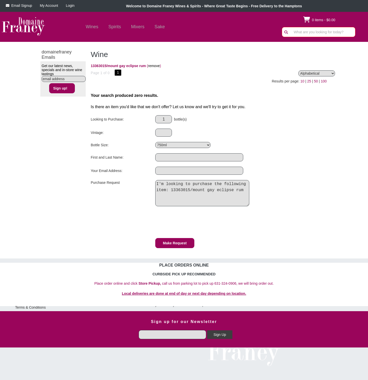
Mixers (137, 26)
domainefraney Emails (57, 54)
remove (154, 66)
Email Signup (19, 6)
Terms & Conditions (30, 307)
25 (309, 81)
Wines (90, 27)
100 (324, 81)
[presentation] (193, 223)
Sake (160, 26)
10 (302, 81)
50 (316, 81)
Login (69, 6)
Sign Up (219, 335)
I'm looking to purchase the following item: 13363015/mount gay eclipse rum (203, 193)
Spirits (113, 27)
